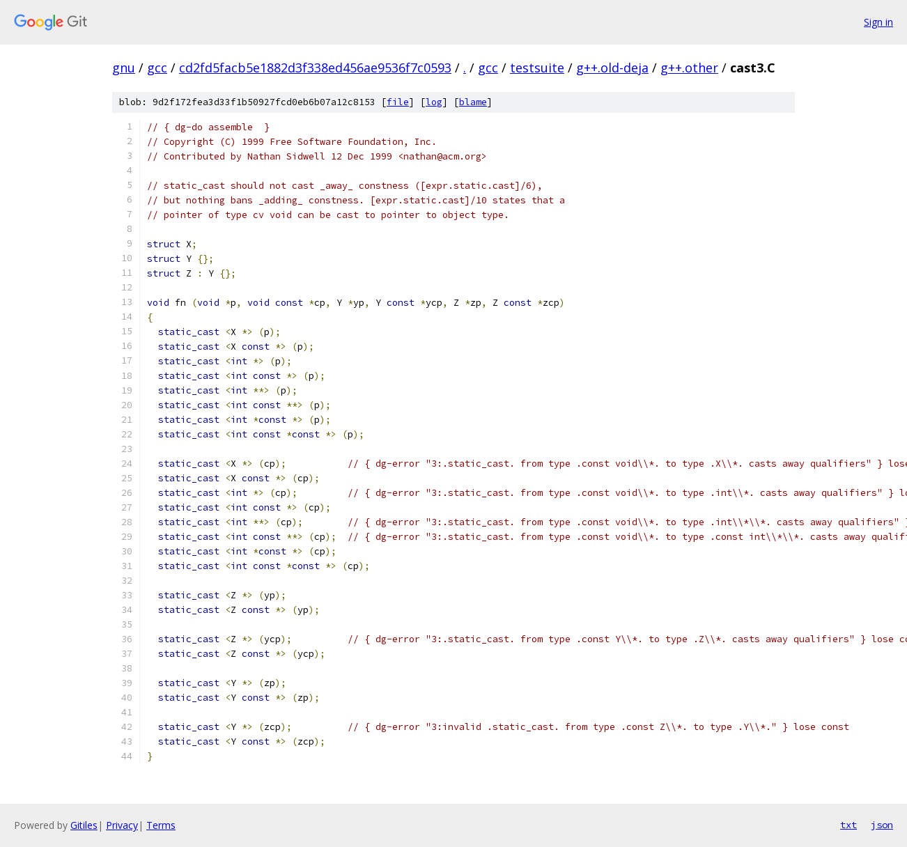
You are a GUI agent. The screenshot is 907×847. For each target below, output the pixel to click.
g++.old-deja (612, 67)
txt (848, 824)
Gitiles (84, 825)
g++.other (689, 67)
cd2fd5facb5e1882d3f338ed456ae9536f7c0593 (315, 67)
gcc (157, 67)
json (882, 824)
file (398, 102)
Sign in (878, 22)
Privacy (122, 825)
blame (473, 102)
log (434, 102)
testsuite (537, 67)
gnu (123, 67)
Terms (161, 825)
